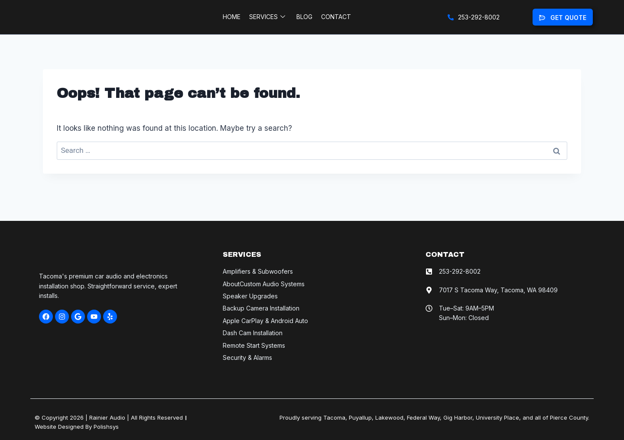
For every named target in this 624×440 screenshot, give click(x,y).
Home (231, 20)
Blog (304, 20)
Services (267, 20)
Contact (336, 20)
